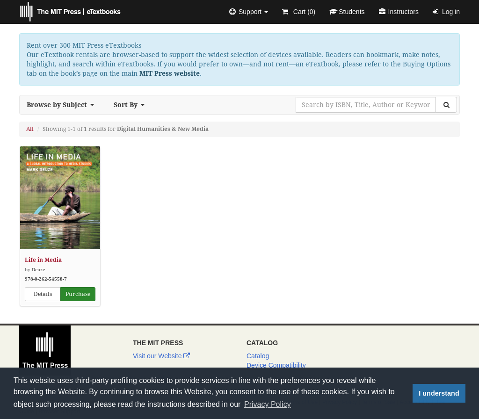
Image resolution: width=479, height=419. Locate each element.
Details (43, 294)
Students (346, 11)
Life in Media (43, 260)
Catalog (258, 356)
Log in (446, 11)
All (30, 129)
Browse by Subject (63, 104)
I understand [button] (439, 393)
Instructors (399, 11)
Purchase (77, 294)
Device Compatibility (276, 365)
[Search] (446, 105)
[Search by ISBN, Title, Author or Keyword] (366, 105)
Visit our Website (161, 356)
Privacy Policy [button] (267, 404)
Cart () (298, 11)
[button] (248, 11)
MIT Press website (169, 73)
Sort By (132, 104)
